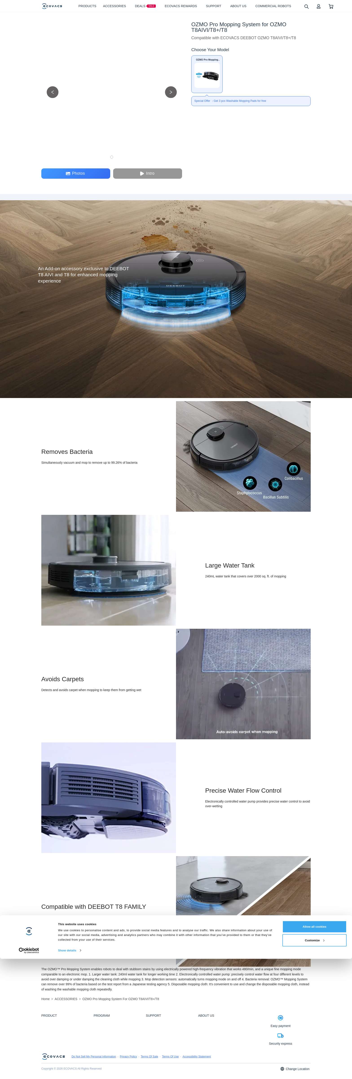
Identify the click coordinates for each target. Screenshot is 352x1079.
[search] (306, 6)
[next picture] (171, 92)
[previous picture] (52, 92)
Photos (75, 173)
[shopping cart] (331, 6)
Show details (67, 1070)
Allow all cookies (314, 1047)
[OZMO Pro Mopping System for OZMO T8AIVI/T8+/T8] (207, 74)
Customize (314, 1060)
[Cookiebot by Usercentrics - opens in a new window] (29, 1071)
